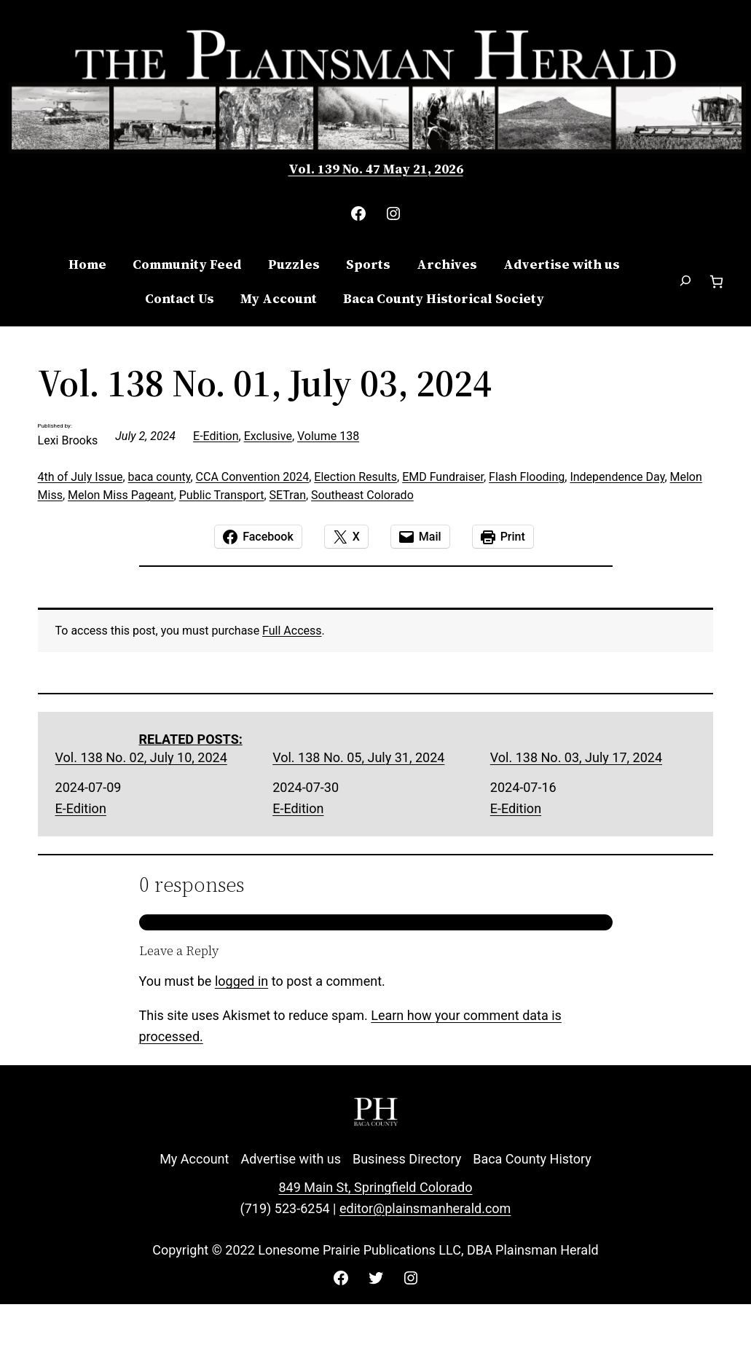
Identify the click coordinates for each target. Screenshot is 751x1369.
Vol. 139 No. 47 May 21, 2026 (375, 169)
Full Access (291, 631)
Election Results (355, 477)
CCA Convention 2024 (253, 477)
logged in (241, 981)
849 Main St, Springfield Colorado (375, 1187)
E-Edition (215, 436)
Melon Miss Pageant (121, 495)
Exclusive (268, 436)
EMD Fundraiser (443, 477)
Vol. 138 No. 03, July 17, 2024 (576, 757)
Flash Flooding (527, 477)
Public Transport (221, 495)
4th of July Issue (80, 477)
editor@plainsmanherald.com (425, 1208)
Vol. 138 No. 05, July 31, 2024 (358, 757)
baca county (159, 477)
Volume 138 (328, 436)
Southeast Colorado (362, 495)
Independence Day (617, 477)
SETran (288, 495)
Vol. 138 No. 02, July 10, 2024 (141, 757)
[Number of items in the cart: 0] (716, 281)
